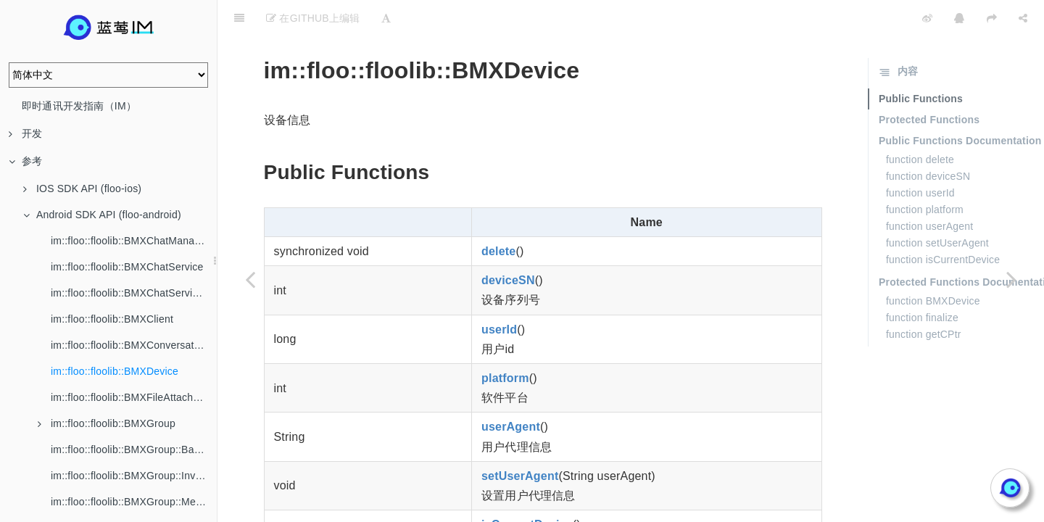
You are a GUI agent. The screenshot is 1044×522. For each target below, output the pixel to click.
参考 (25, 161)
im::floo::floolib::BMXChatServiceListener (134, 293)
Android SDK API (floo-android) (102, 214)
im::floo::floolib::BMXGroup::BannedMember (134, 449)
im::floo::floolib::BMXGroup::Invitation (134, 475)
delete (498, 215)
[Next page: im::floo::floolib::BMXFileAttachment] (1011, 279)
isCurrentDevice (527, 488)
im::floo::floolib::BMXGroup (106, 423)
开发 (25, 133)
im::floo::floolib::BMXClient (112, 319)
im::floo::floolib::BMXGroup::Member (134, 502)
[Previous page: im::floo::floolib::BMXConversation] (250, 279)
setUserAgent (519, 440)
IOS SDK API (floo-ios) (82, 188)
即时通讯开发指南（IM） (79, 106)
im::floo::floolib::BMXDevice (114, 371)
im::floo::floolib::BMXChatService (127, 267)
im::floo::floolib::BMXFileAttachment (133, 397)
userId (499, 293)
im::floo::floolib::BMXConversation (129, 345)
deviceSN (508, 244)
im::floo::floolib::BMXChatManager (130, 240)
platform (505, 342)
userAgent (510, 390)
